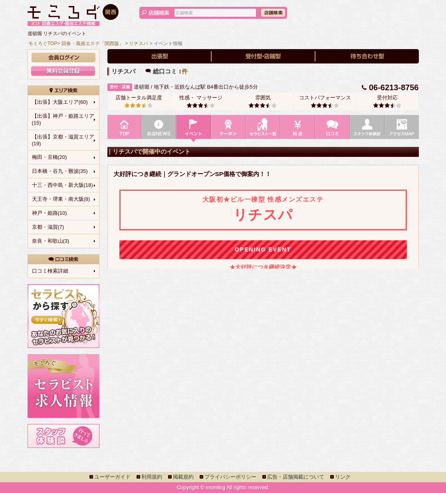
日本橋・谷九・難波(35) (60, 171)
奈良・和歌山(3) (50, 241)
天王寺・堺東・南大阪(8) (61, 199)
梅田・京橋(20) (49, 157)
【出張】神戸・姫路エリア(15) (63, 119)
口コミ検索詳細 (50, 271)
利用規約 (151, 477)
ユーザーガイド (112, 477)
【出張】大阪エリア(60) (60, 102)
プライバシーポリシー (230, 477)
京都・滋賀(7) (48, 227)
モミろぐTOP (42, 43)
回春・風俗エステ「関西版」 (92, 43)
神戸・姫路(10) (49, 213)
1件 (183, 71)
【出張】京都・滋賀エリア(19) (63, 140)
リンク (343, 477)
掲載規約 (183, 477)
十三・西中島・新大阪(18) (62, 185)
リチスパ (138, 43)
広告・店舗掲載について (295, 477)
